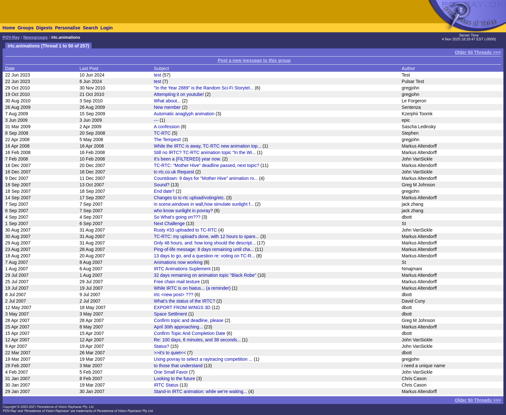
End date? (164, 191)
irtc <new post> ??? (173, 294)
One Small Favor (171, 372)
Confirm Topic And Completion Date (190, 333)
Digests (44, 27)
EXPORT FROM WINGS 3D (182, 307)
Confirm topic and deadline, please (189, 320)
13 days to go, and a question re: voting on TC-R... (204, 255)
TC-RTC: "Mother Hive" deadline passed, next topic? (206, 165)
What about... (167, 100)
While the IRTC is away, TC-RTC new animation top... (207, 146)
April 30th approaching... (178, 326)
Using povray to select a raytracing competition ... (203, 359)
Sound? (161, 184)
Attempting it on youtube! (179, 94)
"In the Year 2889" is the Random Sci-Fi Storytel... (204, 87)
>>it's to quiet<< (170, 352)
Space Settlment (170, 313)
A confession (166, 126)
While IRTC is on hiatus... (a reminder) (192, 288)
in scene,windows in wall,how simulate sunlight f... (204, 204)
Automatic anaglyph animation (184, 113)
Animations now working (178, 262)
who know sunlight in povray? (183, 210)
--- (156, 120)
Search (90, 27)
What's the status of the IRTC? (184, 301)
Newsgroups (35, 37)
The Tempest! (167, 139)
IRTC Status (166, 385)
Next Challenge (169, 223)
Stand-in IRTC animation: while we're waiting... (200, 391)
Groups (25, 27)
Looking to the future (174, 378)
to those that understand (178, 365)
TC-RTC (162, 133)
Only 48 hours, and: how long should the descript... (205, 242)
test (157, 75)
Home (9, 27)
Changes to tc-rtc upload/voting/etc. (189, 197)
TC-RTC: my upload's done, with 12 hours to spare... (206, 236)
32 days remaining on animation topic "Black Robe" (205, 275)
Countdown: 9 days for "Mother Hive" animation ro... (206, 178)
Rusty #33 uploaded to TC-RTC (185, 230)
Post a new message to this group (254, 60)
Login (106, 27)
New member (167, 107)
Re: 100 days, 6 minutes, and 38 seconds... (197, 339)
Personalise (67, 27)
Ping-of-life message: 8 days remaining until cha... (204, 249)
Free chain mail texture (177, 281)
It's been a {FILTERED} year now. (187, 158)
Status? (161, 346)
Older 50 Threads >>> (478, 52)
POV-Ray (11, 37)
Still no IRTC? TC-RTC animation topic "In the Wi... (205, 152)
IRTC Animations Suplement (182, 268)
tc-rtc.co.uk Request (174, 171)
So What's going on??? (177, 217)
